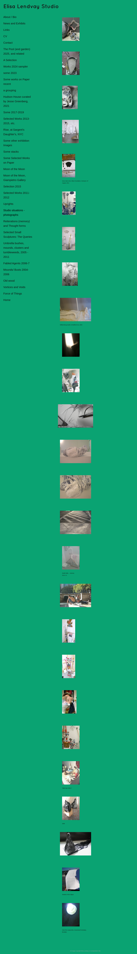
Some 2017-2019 (13, 112)
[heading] (10, 6)
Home (6, 300)
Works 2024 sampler (15, 66)
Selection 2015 (12, 186)
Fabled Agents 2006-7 (16, 263)
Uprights (8, 203)
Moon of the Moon (14, 169)
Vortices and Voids (14, 287)
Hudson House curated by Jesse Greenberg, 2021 (17, 101)
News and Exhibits (14, 23)
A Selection (10, 60)
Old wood (9, 280)
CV (5, 36)
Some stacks (11, 151)
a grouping (9, 90)
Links (6, 29)
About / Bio (9, 17)
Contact (8, 42)
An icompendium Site (94, 951)
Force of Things (12, 293)
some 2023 (10, 72)
